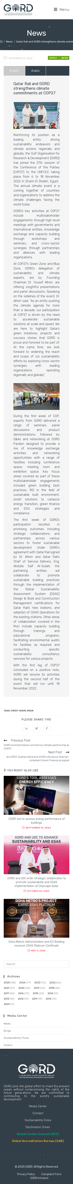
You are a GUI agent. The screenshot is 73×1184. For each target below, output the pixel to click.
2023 (37, 982)
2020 (21, 987)
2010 (48, 998)
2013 (6, 998)
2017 (6, 993)
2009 (7, 1004)
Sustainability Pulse (16, 1037)
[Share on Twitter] (36, 729)
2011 (34, 998)
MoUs (30, 710)
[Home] (1, 41)
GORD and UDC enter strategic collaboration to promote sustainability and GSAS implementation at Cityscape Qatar (36, 882)
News (64, 58)
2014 (50, 993)
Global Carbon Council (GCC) (38, 1134)
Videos (8, 1045)
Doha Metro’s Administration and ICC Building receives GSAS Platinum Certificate (36, 943)
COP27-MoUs (18, 710)
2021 (6, 987)
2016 (21, 993)
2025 (7, 982)
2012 (21, 998)
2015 (35, 993)
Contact (38, 1113)
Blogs (7, 1030)
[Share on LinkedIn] (26, 729)
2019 (37, 987)
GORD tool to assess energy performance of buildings (37, 820)
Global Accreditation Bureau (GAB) (38, 1141)
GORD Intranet (39, 1178)
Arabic (35, 71)
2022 (52, 982)
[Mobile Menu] (61, 9)
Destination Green (38, 1127)
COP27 (53, 58)
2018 (52, 987)
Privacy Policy (26, 1174)
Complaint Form (51, 1174)
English (14, 71)
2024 (22, 982)
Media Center (38, 1106)
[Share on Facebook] (47, 729)
